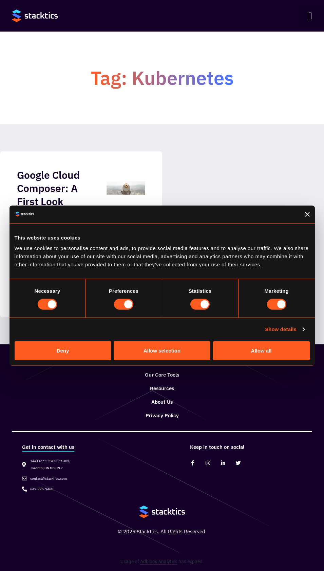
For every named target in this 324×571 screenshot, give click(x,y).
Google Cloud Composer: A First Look (48, 188)
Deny (63, 350)
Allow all (261, 350)
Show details (281, 329)
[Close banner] (307, 214)
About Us (162, 402)
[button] (310, 16)
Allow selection (162, 350)
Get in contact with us (48, 447)
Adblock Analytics (158, 561)
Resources (162, 388)
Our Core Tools (162, 375)
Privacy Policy (162, 415)
